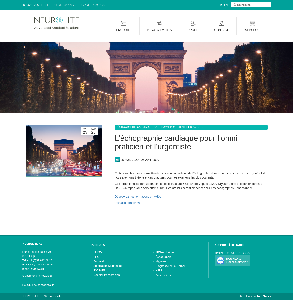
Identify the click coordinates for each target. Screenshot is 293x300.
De (214, 4)
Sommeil (98, 261)
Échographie (164, 256)
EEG (96, 256)
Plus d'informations (127, 203)
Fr (220, 4)
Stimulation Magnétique (108, 265)
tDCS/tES (99, 270)
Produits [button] (123, 26)
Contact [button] (221, 26)
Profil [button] (193, 26)
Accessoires (163, 275)
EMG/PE (98, 252)
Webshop (252, 26)
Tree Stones (264, 296)
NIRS (159, 270)
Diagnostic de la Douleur (171, 266)
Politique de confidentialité (38, 284)
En (226, 4)
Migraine (161, 261)
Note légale (55, 296)
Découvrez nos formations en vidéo (138, 196)
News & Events (159, 26)
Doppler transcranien (106, 274)
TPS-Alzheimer (165, 252)
